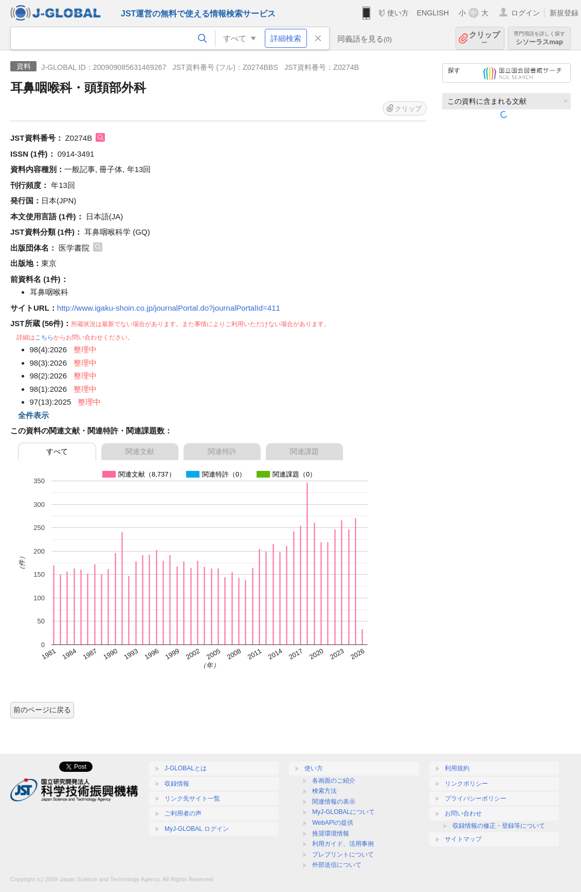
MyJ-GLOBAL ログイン (197, 828)
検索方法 (324, 790)
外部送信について (336, 864)
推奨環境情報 (330, 833)
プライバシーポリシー (475, 798)
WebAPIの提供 (332, 822)
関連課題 (304, 451)
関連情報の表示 (333, 801)
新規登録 (564, 13)
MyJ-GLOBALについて (343, 811)
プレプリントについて (343, 854)
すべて (57, 451)
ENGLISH (432, 13)
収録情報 (177, 783)
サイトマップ (463, 839)
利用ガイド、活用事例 (343, 843)
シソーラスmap (539, 38)
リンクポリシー (466, 783)
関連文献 (139, 451)
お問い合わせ (463, 813)
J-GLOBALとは (186, 768)
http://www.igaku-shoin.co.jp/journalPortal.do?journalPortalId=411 (168, 307)
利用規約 (457, 768)
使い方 (398, 13)
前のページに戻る (42, 710)
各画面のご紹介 (333, 780)
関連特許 (222, 451)
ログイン (525, 13)
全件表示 (33, 415)
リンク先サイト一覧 (192, 798)
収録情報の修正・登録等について (498, 825)
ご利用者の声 (183, 813)
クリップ (484, 38)
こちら (44, 337)
